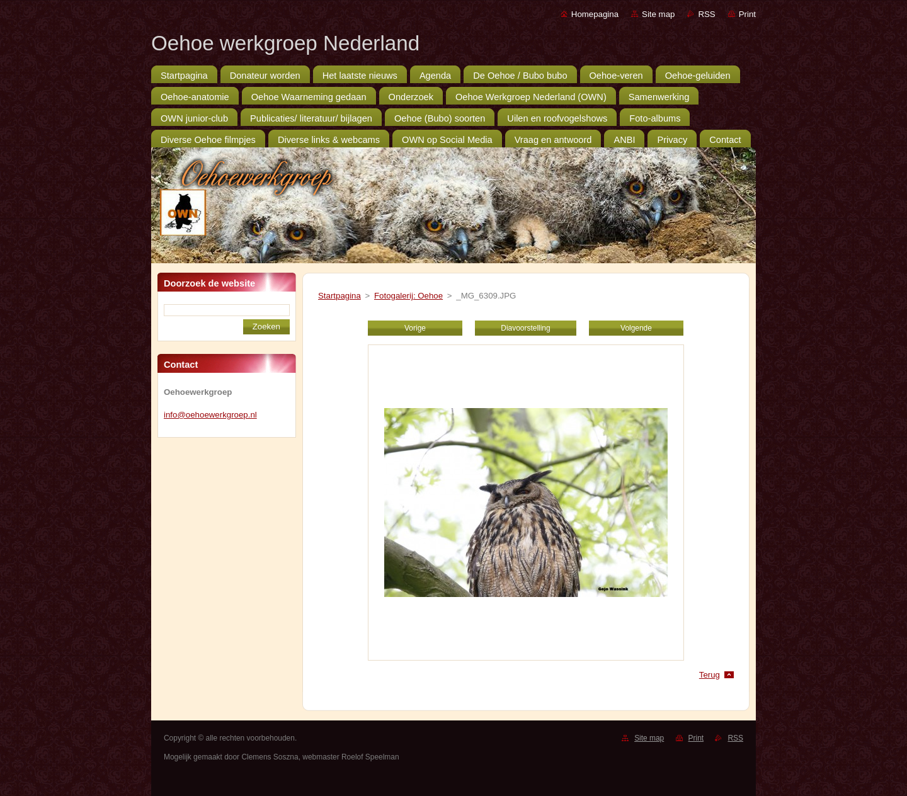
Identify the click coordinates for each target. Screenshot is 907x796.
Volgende (636, 328)
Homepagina (595, 14)
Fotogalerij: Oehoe (408, 295)
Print (747, 14)
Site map (658, 14)
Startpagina (339, 295)
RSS (706, 14)
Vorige (415, 328)
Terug (709, 674)
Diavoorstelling (525, 328)
